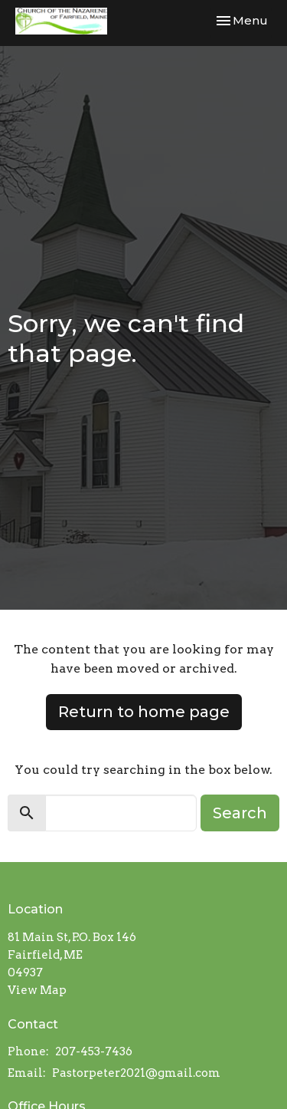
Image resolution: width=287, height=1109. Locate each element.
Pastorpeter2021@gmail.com (136, 1073)
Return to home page (144, 712)
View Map (37, 990)
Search (240, 813)
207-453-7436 (93, 1051)
